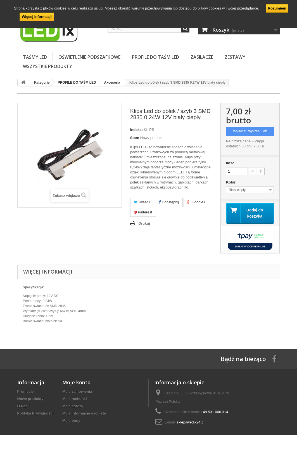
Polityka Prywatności (35, 413)
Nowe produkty (30, 399)
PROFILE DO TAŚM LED (155, 57)
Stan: (134, 138)
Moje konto (76, 382)
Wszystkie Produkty (47, 66)
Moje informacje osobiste (84, 413)
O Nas (22, 406)
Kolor (231, 182)
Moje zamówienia (77, 391)
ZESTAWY (235, 57)
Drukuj (144, 223)
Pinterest (143, 212)
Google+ (196, 202)
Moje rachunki (74, 399)
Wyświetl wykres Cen (250, 131)
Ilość (230, 163)
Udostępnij (169, 202)
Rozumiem (277, 8)
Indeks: (136, 130)
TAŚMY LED (35, 57)
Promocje (25, 391)
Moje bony (71, 420)
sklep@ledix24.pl (190, 422)
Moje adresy (72, 406)
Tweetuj (142, 202)
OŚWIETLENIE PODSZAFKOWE (89, 57)
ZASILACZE (202, 57)
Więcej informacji (37, 17)
